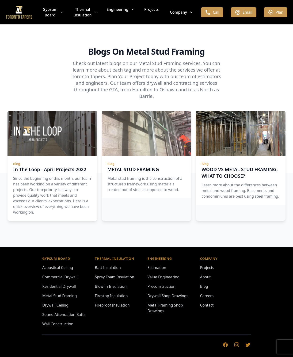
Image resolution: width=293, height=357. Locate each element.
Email (243, 12)
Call (212, 12)
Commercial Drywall (59, 277)
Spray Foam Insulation (114, 277)
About (205, 277)
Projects (151, 9)
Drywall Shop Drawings (168, 295)
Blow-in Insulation (110, 286)
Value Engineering (164, 277)
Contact (207, 305)
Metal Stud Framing (59, 295)
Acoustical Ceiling (57, 267)
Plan (275, 12)
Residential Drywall (59, 286)
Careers (207, 295)
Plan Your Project (126, 76)
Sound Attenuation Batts (63, 314)
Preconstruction (161, 286)
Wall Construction (57, 323)
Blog (204, 286)
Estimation (157, 267)
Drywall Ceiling (55, 305)
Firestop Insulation (111, 295)
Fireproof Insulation (112, 305)
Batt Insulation (108, 267)
